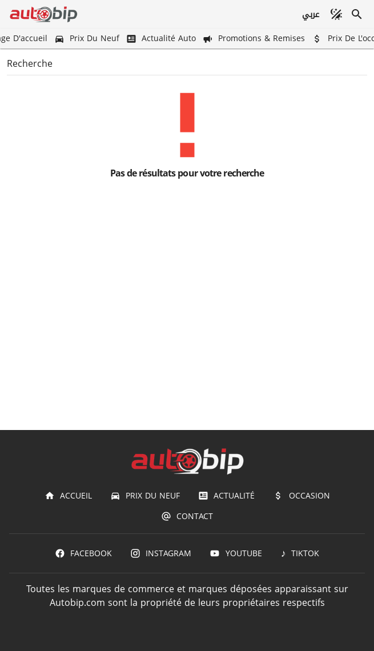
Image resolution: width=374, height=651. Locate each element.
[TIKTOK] (300, 553)
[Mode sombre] (336, 14)
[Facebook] (83, 553)
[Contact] (187, 516)
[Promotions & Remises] (254, 39)
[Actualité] (226, 495)
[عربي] (310, 14)
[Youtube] (235, 553)
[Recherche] (357, 14)
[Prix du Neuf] (88, 39)
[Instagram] (160, 553)
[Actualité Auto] (162, 39)
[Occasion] (301, 495)
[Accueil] (68, 495)
